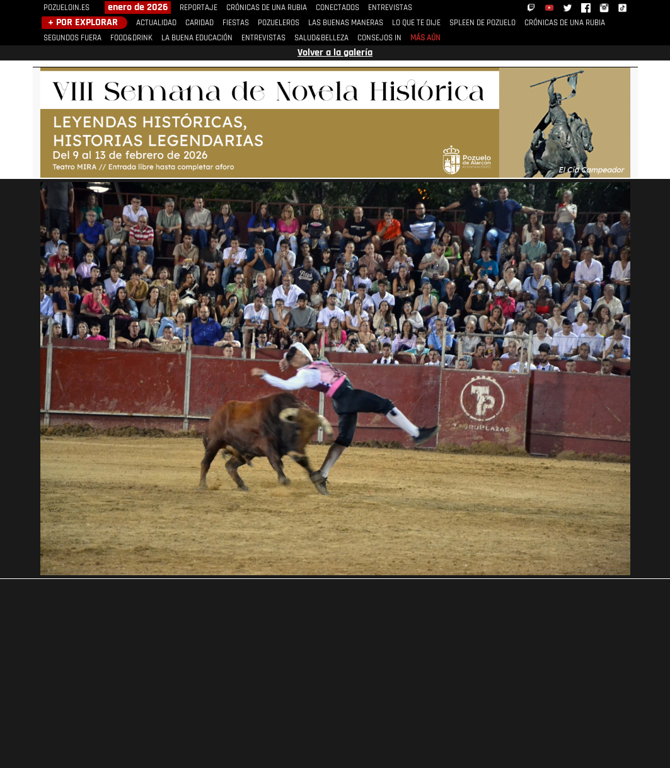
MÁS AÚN (425, 38)
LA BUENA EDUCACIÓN (197, 38)
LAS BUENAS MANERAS (345, 23)
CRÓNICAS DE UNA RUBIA (266, 8)
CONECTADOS (337, 8)
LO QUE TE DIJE (416, 23)
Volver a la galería (335, 53)
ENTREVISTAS (390, 8)
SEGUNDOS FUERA (72, 38)
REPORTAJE (198, 8)
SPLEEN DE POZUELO (482, 23)
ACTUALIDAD (156, 23)
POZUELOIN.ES (66, 8)
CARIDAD (199, 23)
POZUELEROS (278, 23)
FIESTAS (235, 23)
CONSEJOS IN (379, 38)
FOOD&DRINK (131, 38)
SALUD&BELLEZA (321, 38)
